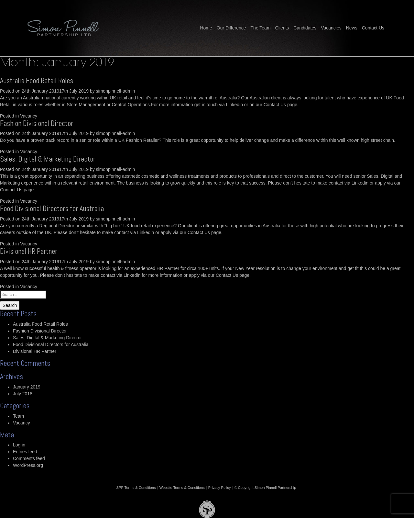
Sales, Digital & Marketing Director (47, 159)
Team (18, 416)
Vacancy (28, 115)
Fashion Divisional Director (36, 123)
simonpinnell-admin (115, 91)
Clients (282, 27)
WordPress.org (28, 465)
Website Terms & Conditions (182, 488)
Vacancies (331, 27)
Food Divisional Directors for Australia (52, 208)
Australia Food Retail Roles (36, 80)
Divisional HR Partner (28, 251)
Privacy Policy (219, 488)
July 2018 (22, 393)
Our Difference (231, 27)
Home (206, 27)
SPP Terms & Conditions (136, 488)
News (351, 27)
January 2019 (26, 386)
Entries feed (25, 451)
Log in (19, 444)
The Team (261, 27)
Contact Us (373, 27)
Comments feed (29, 458)
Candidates (304, 27)
